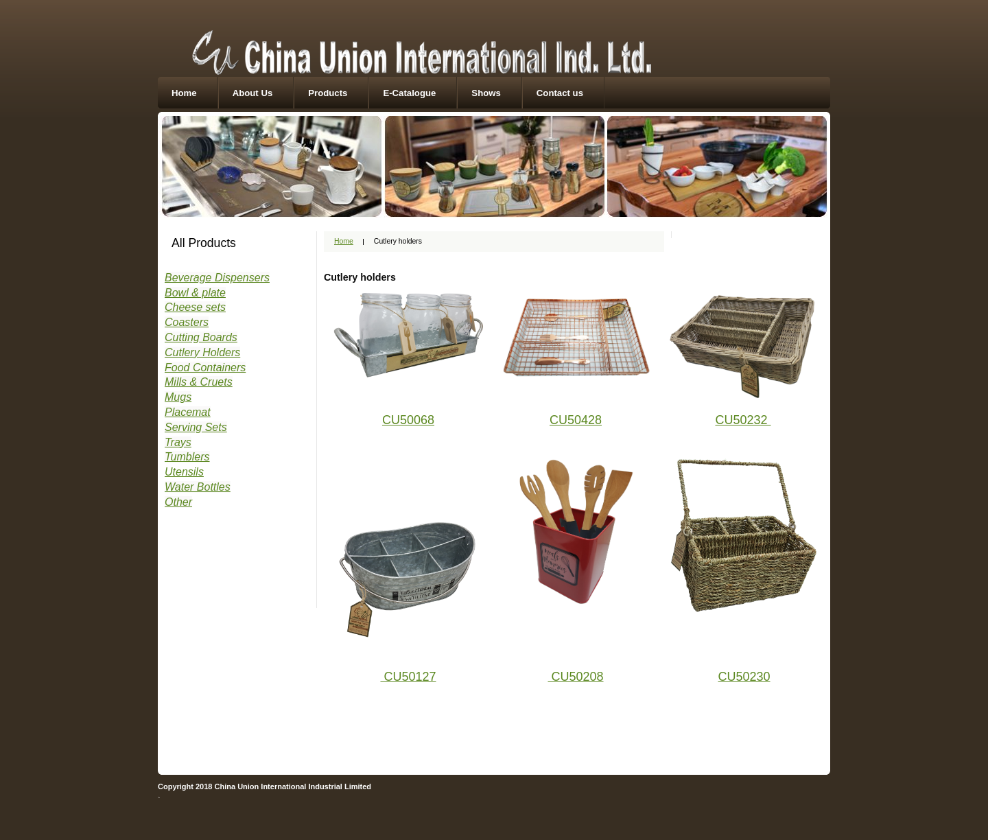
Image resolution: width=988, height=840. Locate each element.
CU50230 (744, 677)
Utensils (184, 472)
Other (178, 502)
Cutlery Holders (202, 352)
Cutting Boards (201, 337)
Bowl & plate (195, 293)
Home (184, 93)
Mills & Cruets (199, 382)
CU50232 (743, 420)
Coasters (187, 322)
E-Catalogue (409, 93)
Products (327, 93)
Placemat (188, 412)
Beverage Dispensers (217, 277)
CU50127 (408, 677)
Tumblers (187, 457)
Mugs (178, 397)
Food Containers (205, 367)
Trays (178, 442)
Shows (486, 93)
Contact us (560, 93)
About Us (253, 93)
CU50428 (576, 420)
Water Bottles (198, 487)
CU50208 (575, 677)
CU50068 (408, 420)
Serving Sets (196, 427)
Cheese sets (195, 307)
